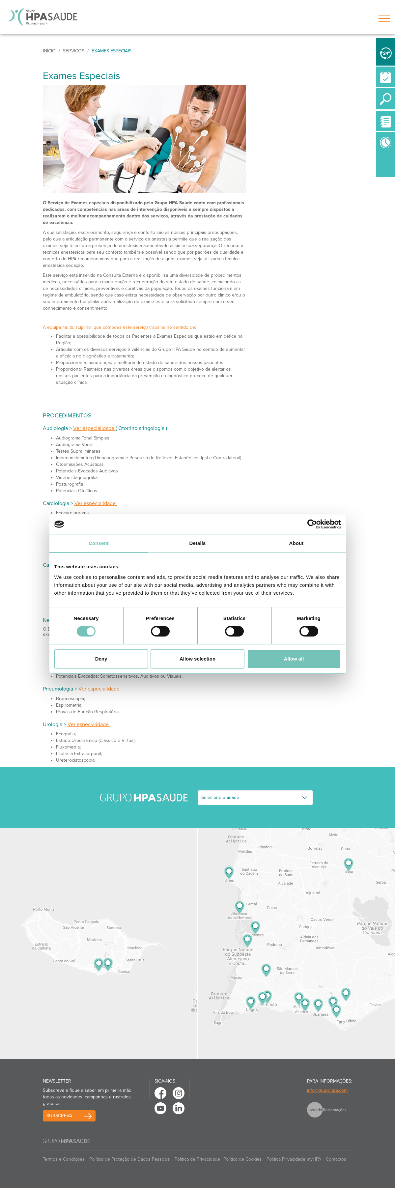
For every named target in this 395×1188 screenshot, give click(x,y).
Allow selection (197, 659)
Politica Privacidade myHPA (294, 1159)
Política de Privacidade (197, 1159)
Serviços (73, 51)
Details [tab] (197, 543)
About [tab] (296, 543)
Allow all (294, 659)
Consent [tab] (99, 543)
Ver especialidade (94, 428)
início (49, 51)
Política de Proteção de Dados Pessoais (129, 1159)
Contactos (336, 1159)
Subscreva (59, 1115)
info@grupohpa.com (327, 1090)
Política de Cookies (242, 1159)
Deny (101, 659)
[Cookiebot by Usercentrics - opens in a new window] (312, 524)
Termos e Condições (64, 1159)
